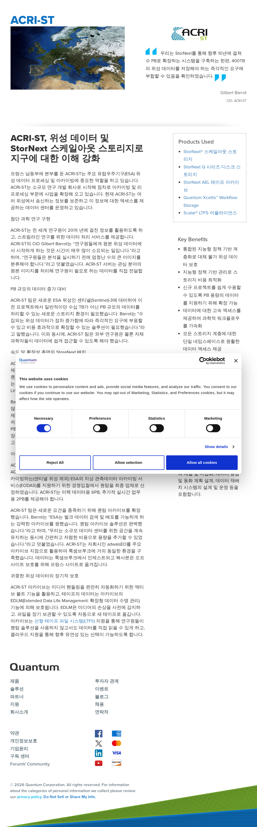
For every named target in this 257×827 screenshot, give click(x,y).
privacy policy (29, 797)
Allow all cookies (202, 462)
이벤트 (101, 689)
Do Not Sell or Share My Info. (69, 797)
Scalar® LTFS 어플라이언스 (210, 213)
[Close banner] (236, 360)
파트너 (17, 696)
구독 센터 (19, 756)
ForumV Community (30, 764)
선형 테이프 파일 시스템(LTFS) (64, 621)
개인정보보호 (23, 741)
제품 (14, 681)
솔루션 (17, 689)
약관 (14, 733)
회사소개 (19, 712)
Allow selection (128, 462)
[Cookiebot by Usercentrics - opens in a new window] (203, 360)
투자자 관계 (107, 681)
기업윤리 (19, 748)
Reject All (55, 462)
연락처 (101, 712)
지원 (14, 704)
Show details (216, 446)
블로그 (101, 696)
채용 (99, 704)
